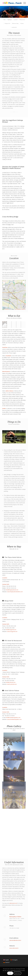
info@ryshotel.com (10, 682)
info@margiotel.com (11, 629)
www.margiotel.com (12, 631)
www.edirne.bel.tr (14, 948)
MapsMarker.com (8, 309)
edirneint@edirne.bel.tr (15, 940)
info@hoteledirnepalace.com (13, 717)
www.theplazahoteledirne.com (15, 591)
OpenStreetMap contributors (20, 309)
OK (10, 973)
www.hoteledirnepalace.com (14, 719)
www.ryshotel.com (12, 684)
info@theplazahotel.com (12, 590)
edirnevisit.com (13, 903)
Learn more (17, 973)
